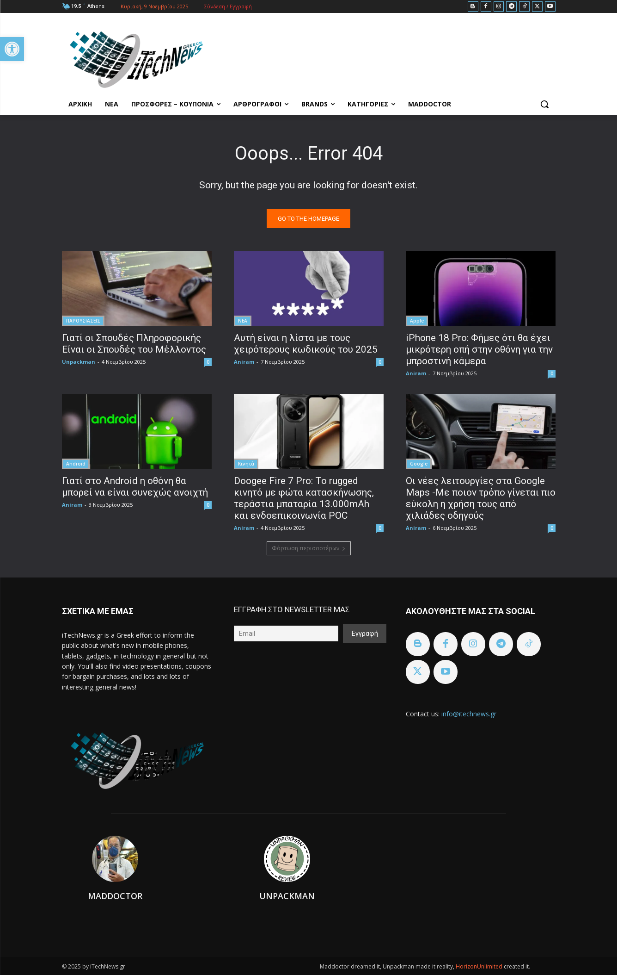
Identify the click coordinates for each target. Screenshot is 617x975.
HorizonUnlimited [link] (480, 966)
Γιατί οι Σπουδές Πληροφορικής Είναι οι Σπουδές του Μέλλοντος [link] (134, 343)
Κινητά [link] (246, 463)
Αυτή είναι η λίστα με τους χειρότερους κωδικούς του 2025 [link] (306, 343)
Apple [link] (417, 320)
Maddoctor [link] (115, 895)
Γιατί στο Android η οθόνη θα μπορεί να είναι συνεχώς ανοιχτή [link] (135, 486)
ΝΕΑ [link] (242, 320)
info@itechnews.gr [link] (468, 713)
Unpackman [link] (78, 361)
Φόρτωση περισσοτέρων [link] (309, 548)
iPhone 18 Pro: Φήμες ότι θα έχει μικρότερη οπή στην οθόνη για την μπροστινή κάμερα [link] (479, 349)
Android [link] (76, 463)
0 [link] (208, 362)
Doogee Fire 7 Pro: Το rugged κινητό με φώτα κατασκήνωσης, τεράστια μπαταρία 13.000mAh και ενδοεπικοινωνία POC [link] (304, 498)
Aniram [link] (244, 361)
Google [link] (419, 463)
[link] (12, 49)
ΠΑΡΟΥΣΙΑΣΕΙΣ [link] (83, 320)
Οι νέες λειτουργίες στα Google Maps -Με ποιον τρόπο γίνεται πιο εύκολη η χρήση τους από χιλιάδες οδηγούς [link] (481, 498)
